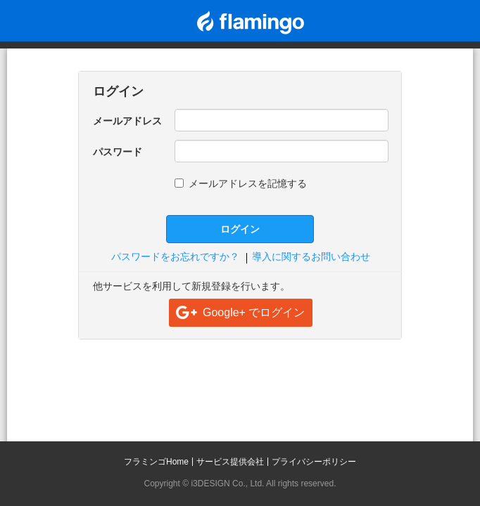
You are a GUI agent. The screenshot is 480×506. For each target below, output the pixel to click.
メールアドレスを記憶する (241, 183)
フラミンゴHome (156, 462)
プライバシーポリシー (314, 462)
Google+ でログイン (254, 312)
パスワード (117, 151)
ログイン (240, 229)
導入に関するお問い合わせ (311, 256)
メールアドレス (127, 120)
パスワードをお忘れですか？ (175, 256)
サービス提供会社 (230, 462)
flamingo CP (250, 22)
